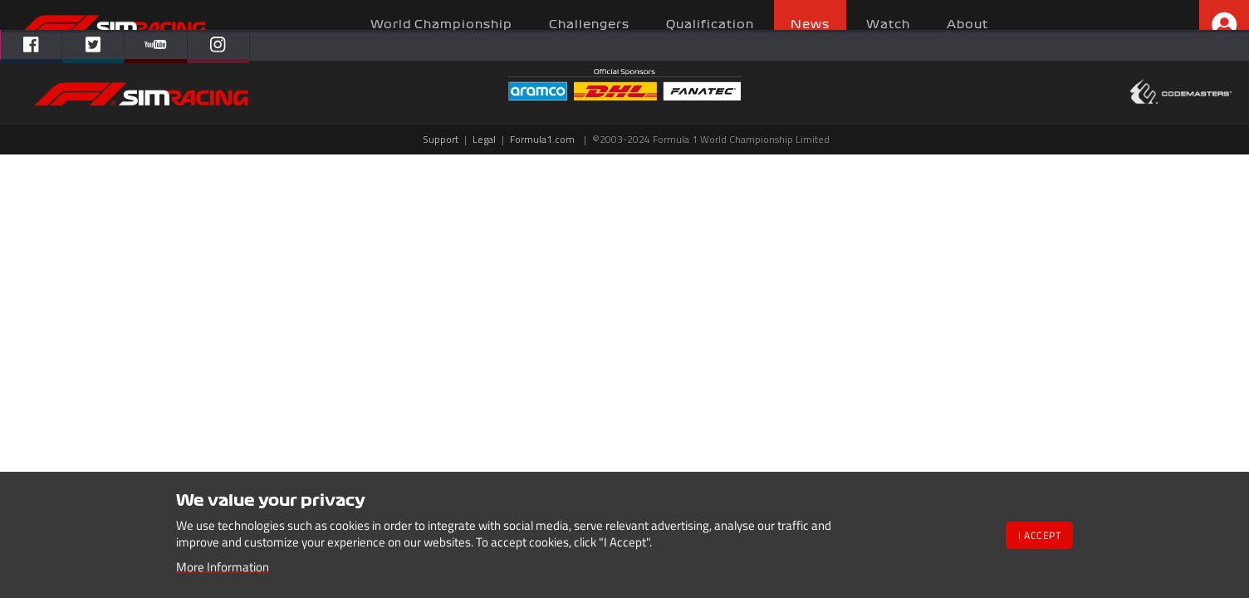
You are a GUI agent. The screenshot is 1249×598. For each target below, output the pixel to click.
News (810, 24)
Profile (1224, 25)
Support (440, 139)
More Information (222, 566)
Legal (484, 139)
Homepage (112, 26)
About (967, 24)
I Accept (1039, 535)
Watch (888, 24)
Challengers (589, 24)
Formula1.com (542, 139)
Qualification (710, 24)
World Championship (441, 24)
